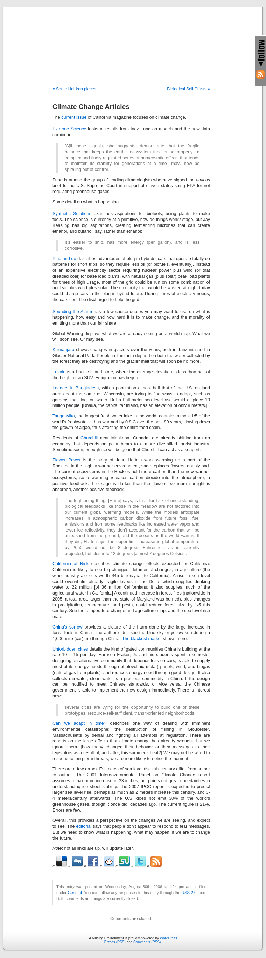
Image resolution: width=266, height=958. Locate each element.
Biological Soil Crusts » (188, 88)
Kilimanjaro (63, 349)
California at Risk (70, 563)
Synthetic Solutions (71, 213)
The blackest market (142, 638)
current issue (73, 117)
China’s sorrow (67, 627)
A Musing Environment (133, 39)
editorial (83, 826)
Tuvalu (58, 371)
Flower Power (66, 460)
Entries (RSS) (115, 942)
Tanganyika (63, 416)
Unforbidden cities (70, 649)
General (75, 892)
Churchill (89, 438)
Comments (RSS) (147, 942)
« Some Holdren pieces (74, 88)
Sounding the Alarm (72, 311)
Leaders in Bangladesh (75, 388)
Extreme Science (69, 128)
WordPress (168, 938)
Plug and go (64, 258)
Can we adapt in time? (79, 723)
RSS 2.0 (189, 892)
